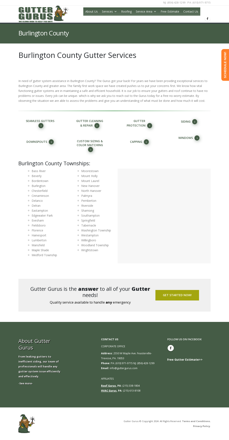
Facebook (171, 348)
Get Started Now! (177, 295)
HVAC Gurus (109, 390)
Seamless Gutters (40, 123)
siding (189, 121)
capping (139, 141)
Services (107, 11)
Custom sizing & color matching (90, 145)
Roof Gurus (108, 385)
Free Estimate (170, 11)
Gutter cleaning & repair (89, 123)
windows (188, 138)
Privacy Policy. (202, 426)
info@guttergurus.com (123, 368)
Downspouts (40, 141)
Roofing (126, 11)
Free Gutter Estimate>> (185, 359)
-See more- (25, 383)
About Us (91, 11)
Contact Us (190, 11)
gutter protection (139, 123)
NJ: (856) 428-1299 (174, 2)
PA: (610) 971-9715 (199, 2)
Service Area (144, 11)
